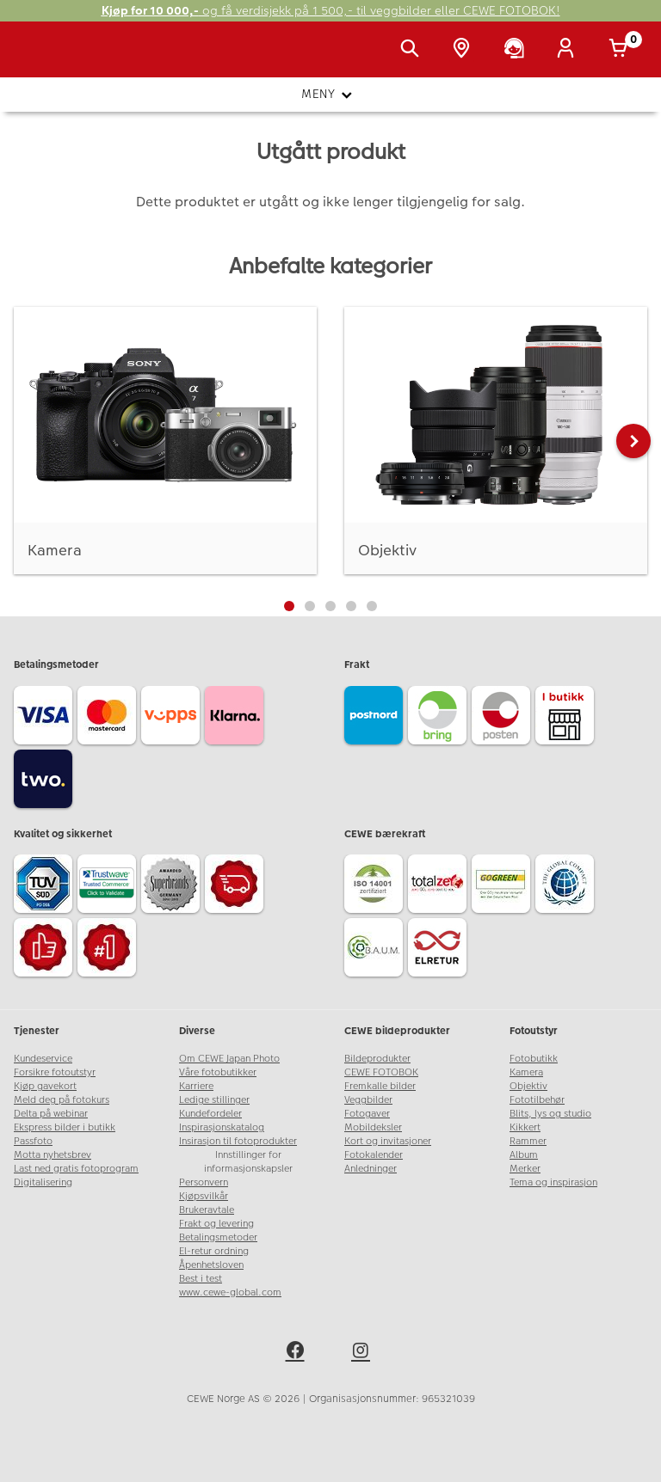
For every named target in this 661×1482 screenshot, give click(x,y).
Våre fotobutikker (217, 1072)
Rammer (528, 1141)
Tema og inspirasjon (553, 1182)
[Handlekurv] (621, 50)
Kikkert (525, 1127)
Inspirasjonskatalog (221, 1127)
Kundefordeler (210, 1113)
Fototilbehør (537, 1099)
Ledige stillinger (214, 1099)
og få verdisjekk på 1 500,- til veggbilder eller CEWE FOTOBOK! (331, 10)
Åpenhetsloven (211, 1264)
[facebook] (298, 1353)
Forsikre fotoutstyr (55, 1072)
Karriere (196, 1086)
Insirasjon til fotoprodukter (238, 1141)
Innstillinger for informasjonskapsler (248, 1161)
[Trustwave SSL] (109, 886)
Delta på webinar (51, 1113)
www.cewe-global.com (230, 1292)
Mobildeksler (373, 1127)
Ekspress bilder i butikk (64, 1127)
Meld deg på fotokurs (61, 1099)
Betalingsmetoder (218, 1237)
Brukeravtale (206, 1209)
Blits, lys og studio (550, 1113)
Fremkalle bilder (380, 1086)
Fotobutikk (534, 1058)
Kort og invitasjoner (387, 1141)
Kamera (526, 1072)
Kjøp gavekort (45, 1086)
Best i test (200, 1278)
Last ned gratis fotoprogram (76, 1168)
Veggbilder (368, 1099)
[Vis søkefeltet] (413, 50)
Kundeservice (43, 1058)
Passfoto (33, 1141)
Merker (525, 1168)
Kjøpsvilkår (203, 1196)
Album (524, 1154)
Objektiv (528, 1086)
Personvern (203, 1182)
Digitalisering (43, 1182)
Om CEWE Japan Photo (229, 1058)
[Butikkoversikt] (465, 50)
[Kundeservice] (517, 50)
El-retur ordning (214, 1251)
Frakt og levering (216, 1223)
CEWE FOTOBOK (381, 1072)
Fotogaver (367, 1113)
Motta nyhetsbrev (52, 1154)
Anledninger (370, 1168)
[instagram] (363, 1353)
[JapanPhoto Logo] (49, 58)
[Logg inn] (569, 50)
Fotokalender (373, 1154)
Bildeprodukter (377, 1058)
